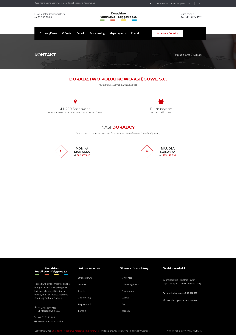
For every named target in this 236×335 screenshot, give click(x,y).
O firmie (81, 284)
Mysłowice (126, 277)
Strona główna (182, 54)
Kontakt (81, 310)
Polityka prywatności (140, 330)
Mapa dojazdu (84, 304)
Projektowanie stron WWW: (179, 330)
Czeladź (124, 297)
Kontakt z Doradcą (167, 33)
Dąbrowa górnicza (130, 284)
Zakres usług (84, 297)
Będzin (124, 304)
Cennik (81, 291)
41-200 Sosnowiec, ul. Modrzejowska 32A (170, 3)
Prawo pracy (127, 291)
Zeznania (125, 310)
